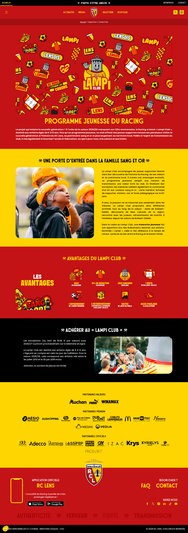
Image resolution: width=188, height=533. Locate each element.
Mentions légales (49, 529)
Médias (81, 12)
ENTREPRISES (168, 3)
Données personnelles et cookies (20, 529)
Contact (182, 3)
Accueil (83, 22)
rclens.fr (6, 3)
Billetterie (108, 12)
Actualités (68, 12)
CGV (62, 529)
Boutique (123, 12)
